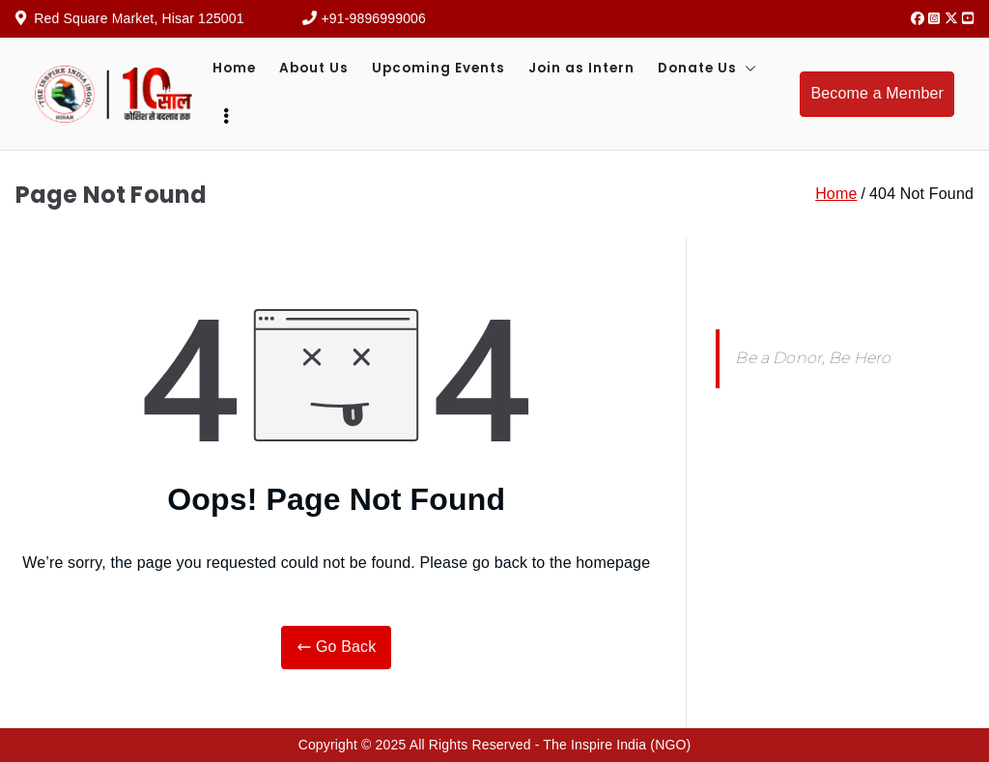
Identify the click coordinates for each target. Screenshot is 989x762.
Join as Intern (581, 68)
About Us (314, 68)
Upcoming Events (438, 68)
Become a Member (877, 93)
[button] (746, 68)
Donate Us (707, 68)
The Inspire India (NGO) (617, 744)
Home (234, 68)
